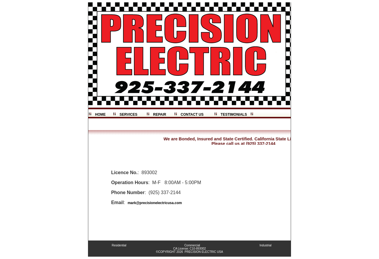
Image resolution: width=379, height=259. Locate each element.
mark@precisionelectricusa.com (155, 203)
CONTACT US (192, 114)
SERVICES (128, 114)
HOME (100, 114)
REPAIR (159, 114)
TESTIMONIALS (234, 114)
